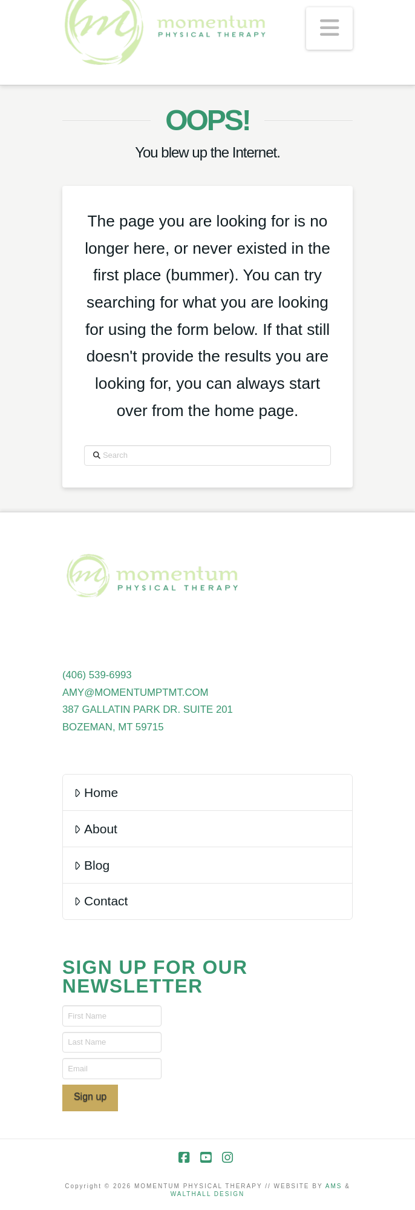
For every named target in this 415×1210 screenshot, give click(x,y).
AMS (333, 1186)
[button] (329, 28)
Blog (91, 865)
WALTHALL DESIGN (207, 1194)
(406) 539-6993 (97, 675)
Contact (101, 901)
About (95, 829)
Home (96, 792)
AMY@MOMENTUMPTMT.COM (135, 692)
